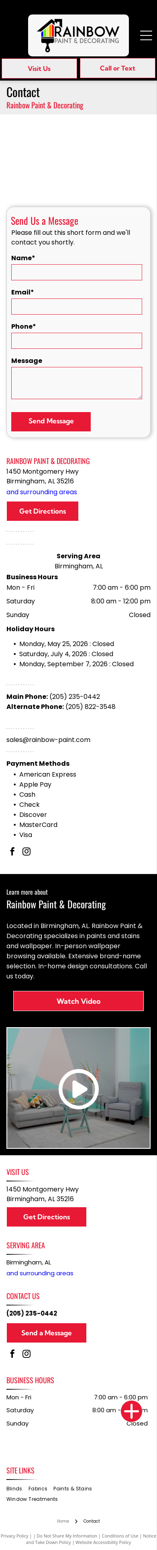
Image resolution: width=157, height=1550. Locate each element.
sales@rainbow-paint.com (48, 739)
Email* (22, 292)
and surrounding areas (41, 492)
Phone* (23, 326)
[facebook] (12, 852)
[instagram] (26, 852)
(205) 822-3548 (90, 706)
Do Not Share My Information (67, 1536)
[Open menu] (146, 35)
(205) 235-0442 (74, 696)
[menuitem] (17, 1488)
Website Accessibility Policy (103, 1542)
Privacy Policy (15, 1536)
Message (26, 360)
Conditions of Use (120, 1536)
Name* (23, 258)
